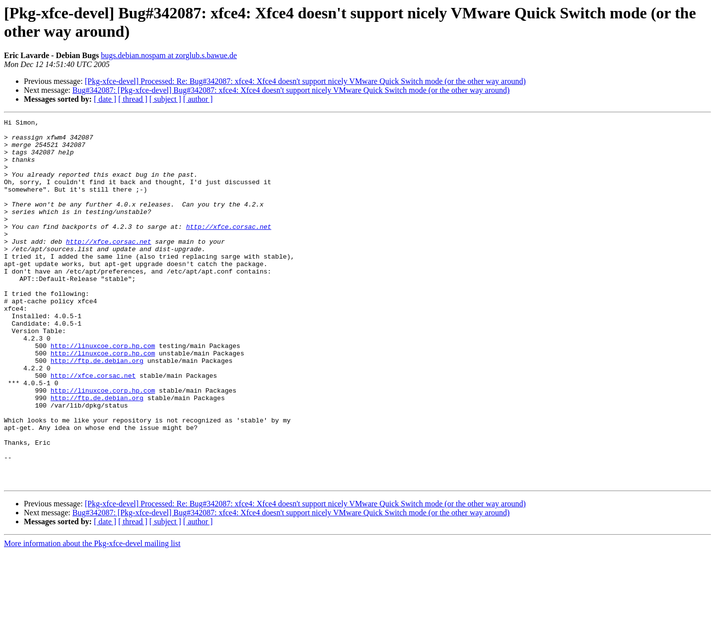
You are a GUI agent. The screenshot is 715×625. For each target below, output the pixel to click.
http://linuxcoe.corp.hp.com (103, 391)
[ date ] (105, 99)
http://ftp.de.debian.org (97, 409)
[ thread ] (132, 99)
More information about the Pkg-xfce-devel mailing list (92, 616)
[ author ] (198, 99)
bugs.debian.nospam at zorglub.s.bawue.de (169, 55)
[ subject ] (165, 99)
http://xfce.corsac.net (229, 248)
